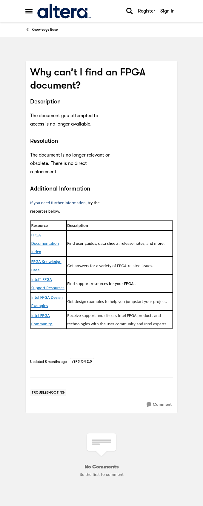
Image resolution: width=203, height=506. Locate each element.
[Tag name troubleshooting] (48, 392)
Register (146, 11)
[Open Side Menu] (29, 11)
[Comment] (159, 404)
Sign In (167, 11)
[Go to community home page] (64, 11)
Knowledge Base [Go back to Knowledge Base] (41, 29)
